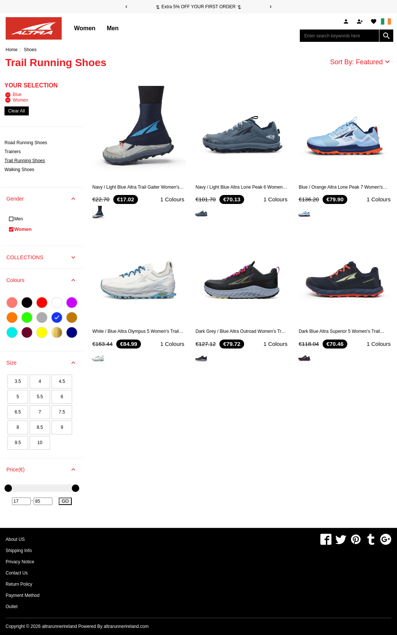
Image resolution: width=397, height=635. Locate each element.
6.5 (18, 412)
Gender (44, 199)
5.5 (40, 396)
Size (44, 362)
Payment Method (23, 595)
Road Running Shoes (25, 142)
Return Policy (19, 584)
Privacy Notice (20, 561)
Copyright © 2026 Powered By (55, 626)
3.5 (18, 381)
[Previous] (126, 6)
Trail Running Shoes (24, 160)
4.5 (62, 381)
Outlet (12, 606)
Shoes (30, 49)
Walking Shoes (19, 169)
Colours (44, 280)
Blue (13, 94)
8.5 (40, 427)
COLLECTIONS (44, 257)
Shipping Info (19, 550)
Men (113, 28)
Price (44, 469)
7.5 (62, 412)
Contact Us (17, 573)
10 (39, 442)
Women (84, 28)
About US (15, 539)
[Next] (270, 6)
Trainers (12, 151)
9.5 (18, 442)
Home (12, 49)
